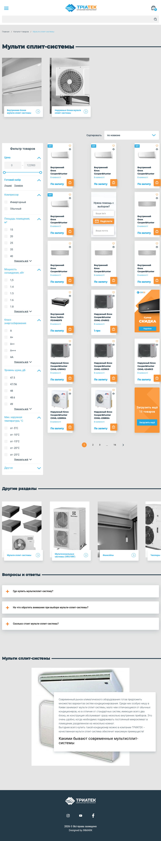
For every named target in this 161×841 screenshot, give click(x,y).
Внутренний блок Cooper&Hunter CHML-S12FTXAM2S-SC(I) (59, 268)
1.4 (12, 286)
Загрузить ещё (147, 422)
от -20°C (14, 448)
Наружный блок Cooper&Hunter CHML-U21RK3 (103, 366)
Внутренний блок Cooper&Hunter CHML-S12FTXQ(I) (103, 170)
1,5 (11, 280)
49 (11, 404)
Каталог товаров (21, 31)
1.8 (12, 306)
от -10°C (14, 434)
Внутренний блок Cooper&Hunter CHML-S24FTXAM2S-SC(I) (147, 268)
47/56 (13, 384)
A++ (12, 343)
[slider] (4, 172)
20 (11, 236)
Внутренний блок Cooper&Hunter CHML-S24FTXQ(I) (59, 219)
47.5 (12, 377)
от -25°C (14, 454)
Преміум (18, 185)
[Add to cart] (70, 182)
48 (11, 390)
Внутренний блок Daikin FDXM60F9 (57, 317)
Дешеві (8, 185)
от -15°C (14, 441)
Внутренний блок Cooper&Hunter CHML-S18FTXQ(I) (146, 170)
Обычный (15, 208)
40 (11, 256)
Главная (5, 31)
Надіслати (103, 221)
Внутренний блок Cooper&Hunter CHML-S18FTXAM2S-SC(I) (103, 268)
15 (11, 229)
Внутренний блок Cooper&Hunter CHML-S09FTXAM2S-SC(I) (147, 219)
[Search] (155, 19)
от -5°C (14, 428)
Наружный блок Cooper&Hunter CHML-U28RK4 (59, 415)
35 (11, 249)
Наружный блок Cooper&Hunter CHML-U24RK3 (146, 366)
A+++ (13, 350)
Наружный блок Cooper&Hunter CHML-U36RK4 (103, 415)
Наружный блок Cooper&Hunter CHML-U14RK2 (103, 317)
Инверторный (18, 202)
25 (11, 242)
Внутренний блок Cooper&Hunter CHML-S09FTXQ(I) (59, 170)
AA (11, 357)
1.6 (12, 300)
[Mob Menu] (6, 8)
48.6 (12, 397)
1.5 (12, 293)
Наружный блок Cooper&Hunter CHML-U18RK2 (59, 366)
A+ (11, 337)
